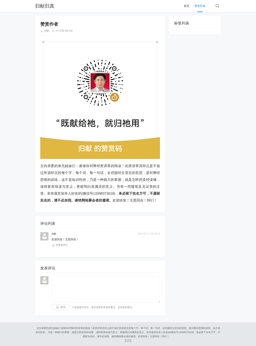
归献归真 (44, 6)
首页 (186, 5)
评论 (63, 307)
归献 (53, 233)
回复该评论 (62, 245)
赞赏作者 (199, 5)
